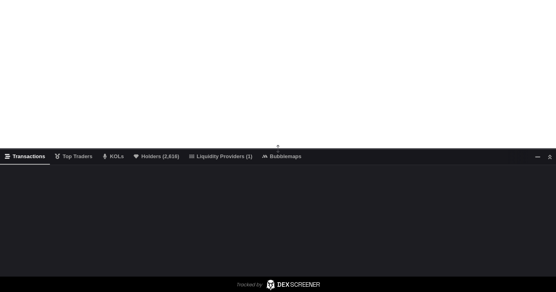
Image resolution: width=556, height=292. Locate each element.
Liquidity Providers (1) (220, 156)
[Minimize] (538, 157)
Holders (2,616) (156, 156)
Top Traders (73, 156)
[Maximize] (550, 157)
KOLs (113, 156)
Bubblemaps (282, 156)
